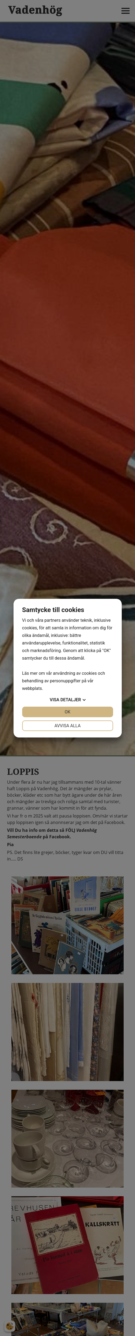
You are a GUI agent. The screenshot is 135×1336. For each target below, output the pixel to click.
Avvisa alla (67, 725)
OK (67, 711)
